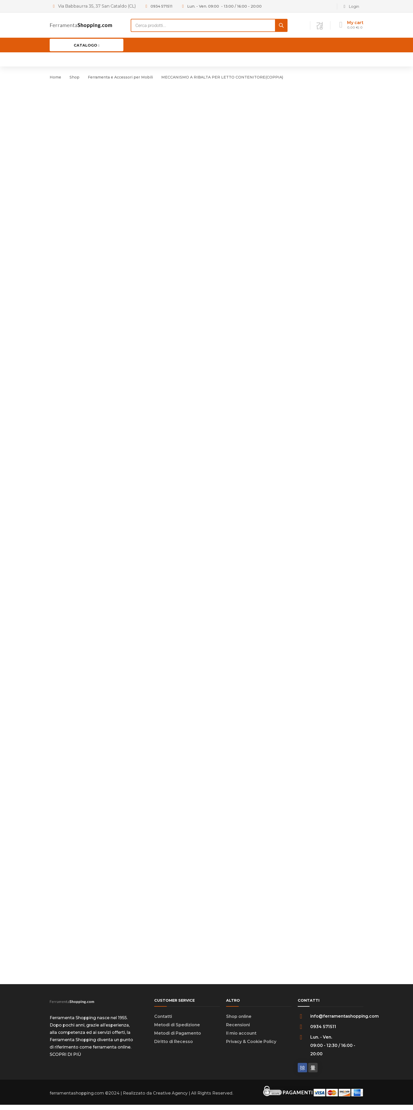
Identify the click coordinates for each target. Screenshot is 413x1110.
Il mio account (241, 1038)
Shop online (238, 1021)
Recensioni (238, 1030)
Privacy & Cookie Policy (251, 1046)
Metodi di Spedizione (177, 1030)
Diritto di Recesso (173, 1046)
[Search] (281, 25)
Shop (74, 77)
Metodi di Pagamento (177, 1038)
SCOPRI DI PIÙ (65, 1059)
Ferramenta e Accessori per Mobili (120, 77)
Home (55, 77)
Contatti (163, 1021)
